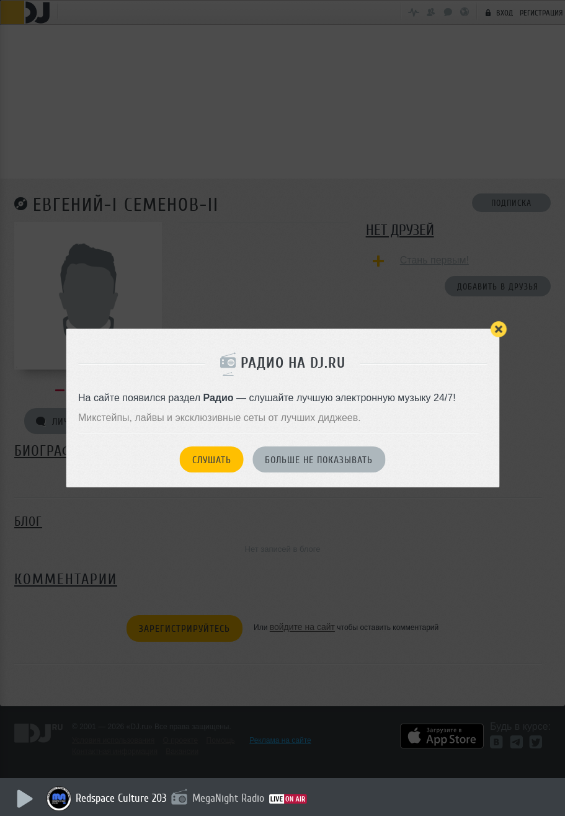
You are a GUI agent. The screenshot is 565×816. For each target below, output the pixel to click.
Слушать (211, 460)
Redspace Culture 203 (121, 798)
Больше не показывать (319, 460)
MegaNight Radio (228, 798)
